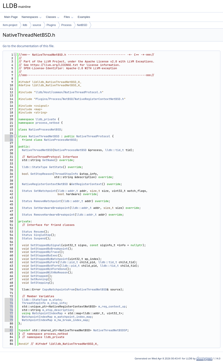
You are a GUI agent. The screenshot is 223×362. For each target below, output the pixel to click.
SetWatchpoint (45, 191)
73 (9, 300)
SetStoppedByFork (44, 262)
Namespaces (31, 17)
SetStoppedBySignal (45, 245)
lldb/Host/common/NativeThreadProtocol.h (68, 92)
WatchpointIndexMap (47, 313)
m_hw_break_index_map (71, 320)
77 (9, 313)
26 (9, 140)
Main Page (11, 17)
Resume (39, 231)
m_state (55, 300)
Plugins (51, 25)
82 (9, 330)
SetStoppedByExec (44, 255)
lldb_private (45, 119)
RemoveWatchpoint (47, 201)
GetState (56, 167)
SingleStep (42, 235)
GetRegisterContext (86, 184)
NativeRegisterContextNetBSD (45, 184)
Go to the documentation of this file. (28, 46)
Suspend (40, 238)
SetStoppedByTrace (44, 252)
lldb (25, 25)
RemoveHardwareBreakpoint (54, 214)
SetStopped (38, 276)
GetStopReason (41, 174)
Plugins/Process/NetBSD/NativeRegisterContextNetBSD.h (79, 99)
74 (9, 303)
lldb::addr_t (67, 191)
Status (27, 191)
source (37, 25)
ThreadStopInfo (66, 174)
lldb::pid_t (68, 262)
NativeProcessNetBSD (45, 129)
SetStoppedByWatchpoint (49, 259)
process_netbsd (47, 123)
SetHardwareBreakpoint (51, 208)
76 (9, 310)
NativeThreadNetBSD (44, 136)
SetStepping (39, 283)
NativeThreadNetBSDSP (110, 330)
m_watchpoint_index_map (73, 317)
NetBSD (82, 25)
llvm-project (10, 25)
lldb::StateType (34, 167)
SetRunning (38, 279)
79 (9, 320)
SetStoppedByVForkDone (48, 269)
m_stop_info (56, 303)
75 (9, 306)
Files (68, 17)
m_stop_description (57, 310)
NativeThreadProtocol (93, 136)
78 (9, 317)
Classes (52, 17)
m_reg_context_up (112, 306)
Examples (84, 17)
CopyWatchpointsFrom (58, 289)
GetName (48, 160)
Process (66, 25)
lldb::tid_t (114, 150)
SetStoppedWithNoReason (49, 272)
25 (9, 136)
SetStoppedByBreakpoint (49, 248)
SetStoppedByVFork (44, 266)
